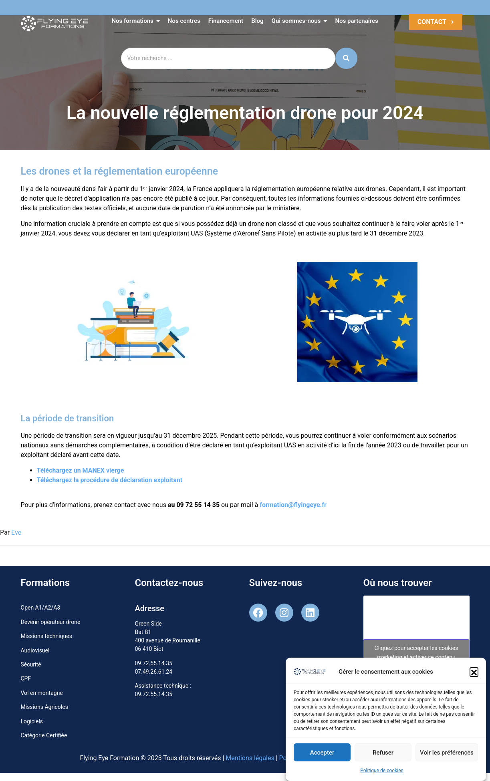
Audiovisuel (35, 650)
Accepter (322, 755)
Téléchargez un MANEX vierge (80, 470)
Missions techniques (46, 636)
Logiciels (32, 721)
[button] (474, 675)
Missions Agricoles (44, 707)
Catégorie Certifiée (44, 735)
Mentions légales (250, 758)
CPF (26, 678)
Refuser (383, 755)
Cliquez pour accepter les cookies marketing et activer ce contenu (416, 652)
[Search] (228, 58)
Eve (16, 532)
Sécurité (31, 664)
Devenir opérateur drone (51, 622)
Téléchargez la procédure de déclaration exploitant (110, 480)
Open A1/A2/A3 (40, 607)
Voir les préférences (447, 755)
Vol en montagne (42, 693)
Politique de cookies (381, 774)
